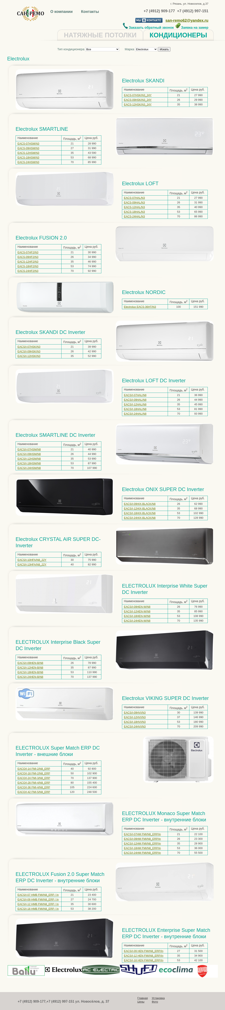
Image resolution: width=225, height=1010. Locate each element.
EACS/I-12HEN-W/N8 (137, 611)
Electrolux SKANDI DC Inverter (50, 332)
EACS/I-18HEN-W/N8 (137, 616)
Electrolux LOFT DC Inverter (154, 380)
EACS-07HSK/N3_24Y (138, 95)
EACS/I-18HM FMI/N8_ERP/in (142, 848)
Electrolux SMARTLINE (42, 129)
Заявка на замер (191, 27)
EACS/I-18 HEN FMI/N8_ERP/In (143, 960)
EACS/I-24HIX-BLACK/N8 (139, 517)
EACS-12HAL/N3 (134, 207)
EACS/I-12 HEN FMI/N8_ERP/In (143, 955)
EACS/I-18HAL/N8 (135, 409)
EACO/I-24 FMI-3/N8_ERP (33, 778)
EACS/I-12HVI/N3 (135, 717)
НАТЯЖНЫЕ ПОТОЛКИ (100, 35)
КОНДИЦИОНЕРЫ (178, 35)
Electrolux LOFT (140, 183)
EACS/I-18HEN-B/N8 (30, 672)
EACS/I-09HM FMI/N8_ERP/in (142, 838)
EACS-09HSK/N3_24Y (138, 99)
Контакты (90, 12)
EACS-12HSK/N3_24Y (138, 104)
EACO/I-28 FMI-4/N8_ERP (33, 782)
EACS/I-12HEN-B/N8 (30, 667)
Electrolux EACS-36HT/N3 (140, 306)
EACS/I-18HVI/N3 (135, 721)
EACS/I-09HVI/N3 (135, 712)
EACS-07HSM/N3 (28, 143)
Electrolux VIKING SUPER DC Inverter (165, 698)
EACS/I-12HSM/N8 (29, 458)
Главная (142, 998)
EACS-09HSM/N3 (28, 148)
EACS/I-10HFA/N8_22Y (31, 559)
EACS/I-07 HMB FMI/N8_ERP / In (38, 894)
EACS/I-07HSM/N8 (29, 449)
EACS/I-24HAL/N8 (135, 413)
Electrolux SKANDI (143, 80)
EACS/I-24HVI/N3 (135, 726)
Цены (140, 1001)
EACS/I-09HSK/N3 (28, 351)
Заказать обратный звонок (148, 27)
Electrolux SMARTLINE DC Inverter (55, 435)
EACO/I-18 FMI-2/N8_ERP (33, 773)
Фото (155, 1001)
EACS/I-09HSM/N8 (29, 454)
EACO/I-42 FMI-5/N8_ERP (33, 792)
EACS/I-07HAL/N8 (135, 395)
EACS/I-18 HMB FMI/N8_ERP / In (38, 908)
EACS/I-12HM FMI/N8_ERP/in (142, 843)
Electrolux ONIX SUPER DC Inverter (163, 489)
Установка (158, 998)
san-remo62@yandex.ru (186, 20)
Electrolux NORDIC (144, 292)
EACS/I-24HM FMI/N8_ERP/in (142, 852)
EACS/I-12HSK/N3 (28, 356)
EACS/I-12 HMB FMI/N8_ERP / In (38, 904)
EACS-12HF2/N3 (27, 261)
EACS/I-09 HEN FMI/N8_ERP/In (143, 951)
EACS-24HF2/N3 (27, 270)
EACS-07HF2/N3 (27, 252)
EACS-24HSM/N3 (28, 162)
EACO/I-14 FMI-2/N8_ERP (33, 768)
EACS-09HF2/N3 (27, 257)
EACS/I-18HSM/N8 (29, 463)
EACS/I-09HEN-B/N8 (30, 662)
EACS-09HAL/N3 (134, 202)
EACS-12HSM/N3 (28, 152)
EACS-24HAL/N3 (134, 216)
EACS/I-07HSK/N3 (28, 346)
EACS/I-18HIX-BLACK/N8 (139, 513)
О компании (62, 12)
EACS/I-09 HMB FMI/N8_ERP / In (38, 899)
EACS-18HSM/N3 (28, 157)
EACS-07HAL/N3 (134, 197)
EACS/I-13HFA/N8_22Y (31, 564)
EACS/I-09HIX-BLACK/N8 (139, 503)
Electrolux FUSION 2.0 (41, 238)
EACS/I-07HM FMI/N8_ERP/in (142, 834)
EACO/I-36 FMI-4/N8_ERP (33, 787)
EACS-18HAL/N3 (134, 211)
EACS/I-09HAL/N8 (135, 399)
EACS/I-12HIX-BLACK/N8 (139, 508)
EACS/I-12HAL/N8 (135, 404)
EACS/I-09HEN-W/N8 (137, 606)
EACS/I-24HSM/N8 (29, 468)
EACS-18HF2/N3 (27, 266)
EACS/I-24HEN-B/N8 (30, 676)
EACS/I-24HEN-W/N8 (137, 620)
